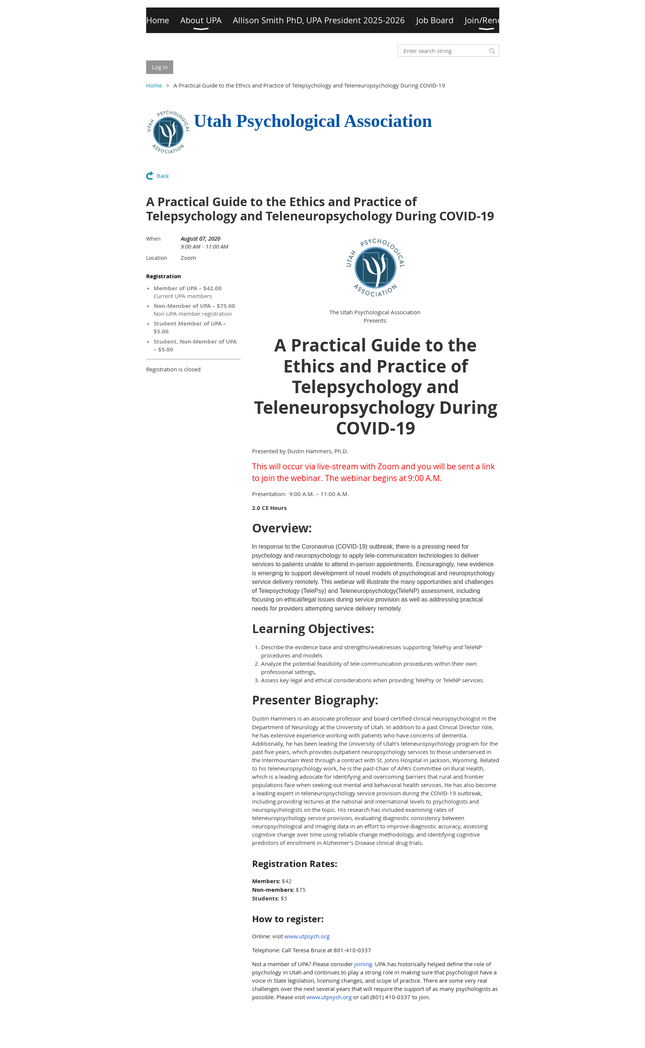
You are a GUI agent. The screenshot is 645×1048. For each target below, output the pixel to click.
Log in (160, 67)
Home (154, 85)
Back (163, 175)
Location (156, 257)
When (153, 238)
